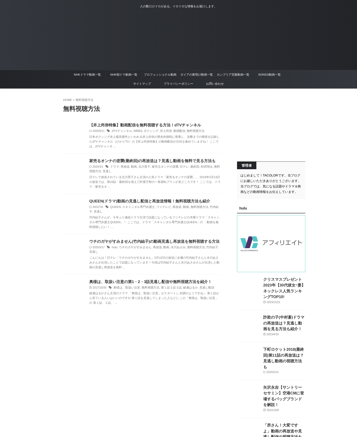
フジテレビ (160, 208)
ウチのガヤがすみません (133, 248)
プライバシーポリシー (178, 83)
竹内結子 (208, 208)
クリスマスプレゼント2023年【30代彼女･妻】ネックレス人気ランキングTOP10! (283, 284)
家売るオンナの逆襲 (161, 167)
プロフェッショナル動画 (160, 74)
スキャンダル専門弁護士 (136, 208)
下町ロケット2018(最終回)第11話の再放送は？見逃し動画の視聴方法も (284, 348)
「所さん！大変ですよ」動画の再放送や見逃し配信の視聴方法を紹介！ (284, 413)
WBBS (136, 131)
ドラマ (114, 167)
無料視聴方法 (189, 131)
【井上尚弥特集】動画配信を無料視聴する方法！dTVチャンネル (141, 125)
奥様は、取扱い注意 (125, 284)
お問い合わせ (215, 83)
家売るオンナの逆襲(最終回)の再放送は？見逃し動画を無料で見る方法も (148, 161)
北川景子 (142, 167)
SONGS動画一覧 (269, 74)
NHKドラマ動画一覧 (87, 74)
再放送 (124, 167)
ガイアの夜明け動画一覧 (196, 74)
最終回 (189, 167)
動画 (132, 167)
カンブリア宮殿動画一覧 (233, 74)
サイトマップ (142, 83)
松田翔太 (200, 167)
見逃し (98, 172)
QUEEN (115, 208)
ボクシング (148, 131)
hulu (114, 248)
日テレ (179, 167)
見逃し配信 (200, 284)
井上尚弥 (162, 131)
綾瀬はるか (185, 284)
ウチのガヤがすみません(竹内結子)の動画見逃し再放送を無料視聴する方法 (150, 243)
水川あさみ (173, 248)
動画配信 (174, 131)
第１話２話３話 (167, 284)
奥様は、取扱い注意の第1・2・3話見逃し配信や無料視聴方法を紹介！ (147, 278)
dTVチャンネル (121, 131)
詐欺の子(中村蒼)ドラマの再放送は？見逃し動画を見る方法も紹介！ (284, 316)
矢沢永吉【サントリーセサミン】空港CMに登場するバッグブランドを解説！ (284, 381)
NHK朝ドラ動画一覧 (123, 74)
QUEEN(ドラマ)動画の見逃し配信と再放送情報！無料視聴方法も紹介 (146, 202)
